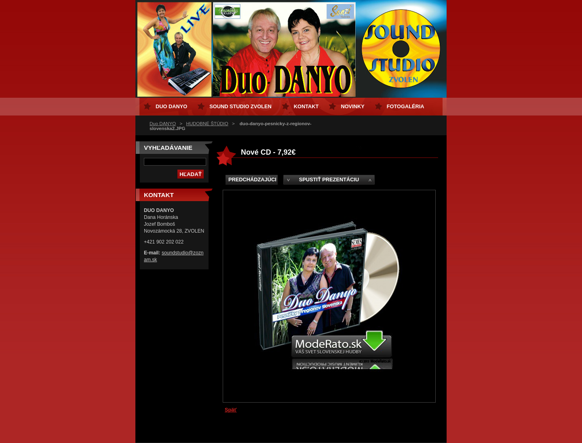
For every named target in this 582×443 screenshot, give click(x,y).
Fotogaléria (405, 106)
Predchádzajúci (252, 179)
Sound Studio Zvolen (240, 106)
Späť (231, 410)
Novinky (352, 106)
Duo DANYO (163, 123)
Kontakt (306, 106)
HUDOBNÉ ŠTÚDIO (207, 123)
